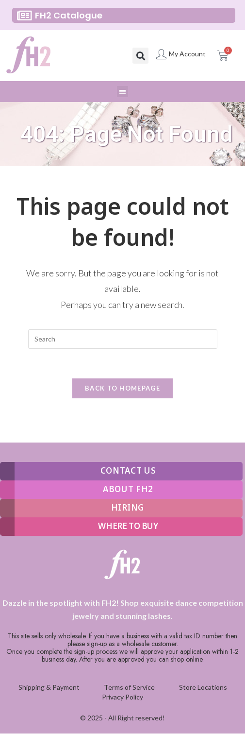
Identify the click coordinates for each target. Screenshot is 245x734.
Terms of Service (129, 687)
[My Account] (161, 54)
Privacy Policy (122, 697)
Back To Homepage (122, 388)
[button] (140, 56)
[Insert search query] (122, 339)
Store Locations (203, 687)
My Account (187, 54)
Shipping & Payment (49, 687)
